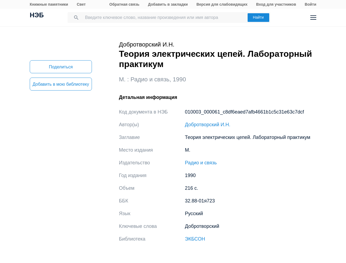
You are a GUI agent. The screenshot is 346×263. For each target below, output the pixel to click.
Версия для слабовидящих (222, 4)
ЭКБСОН (195, 239)
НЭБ (37, 16)
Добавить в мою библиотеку (60, 84)
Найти (258, 17)
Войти (310, 4)
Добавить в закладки (168, 4)
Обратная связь (124, 4)
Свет (81, 4)
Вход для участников (276, 4)
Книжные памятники (49, 4)
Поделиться (61, 67)
